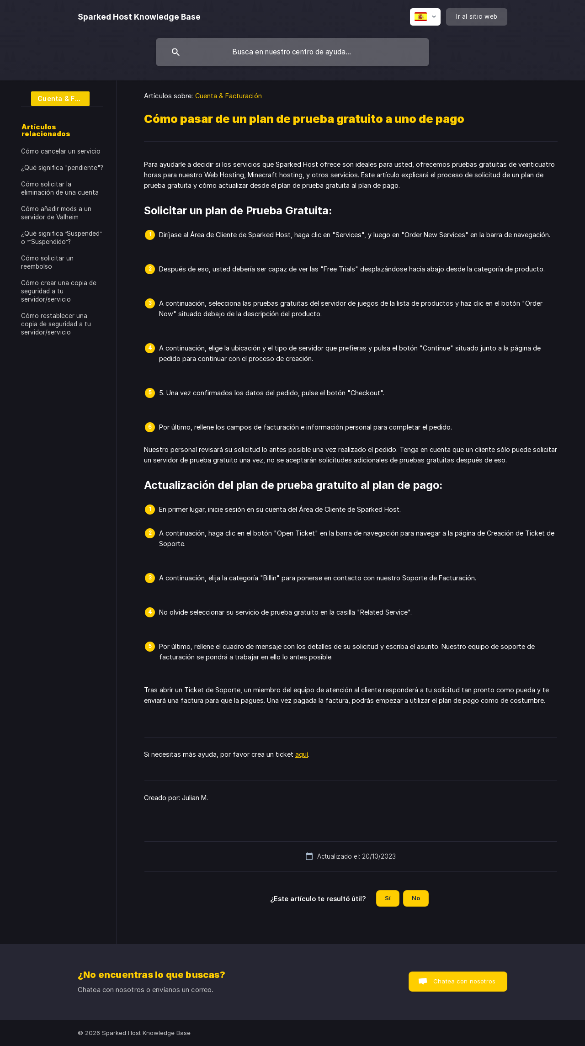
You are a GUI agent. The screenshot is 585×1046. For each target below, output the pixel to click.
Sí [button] (388, 898)
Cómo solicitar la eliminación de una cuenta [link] (60, 188)
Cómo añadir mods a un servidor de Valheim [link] (56, 213)
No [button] (416, 898)
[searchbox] (292, 52)
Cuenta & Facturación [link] (228, 96)
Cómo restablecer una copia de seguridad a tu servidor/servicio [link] (56, 324)
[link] (55, 98)
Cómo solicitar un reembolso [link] (47, 262)
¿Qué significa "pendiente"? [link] (62, 167)
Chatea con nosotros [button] (464, 981)
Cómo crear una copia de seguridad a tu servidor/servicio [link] (58, 291)
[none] (139, 17)
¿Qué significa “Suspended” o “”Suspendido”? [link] (61, 237)
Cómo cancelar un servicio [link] (61, 151)
